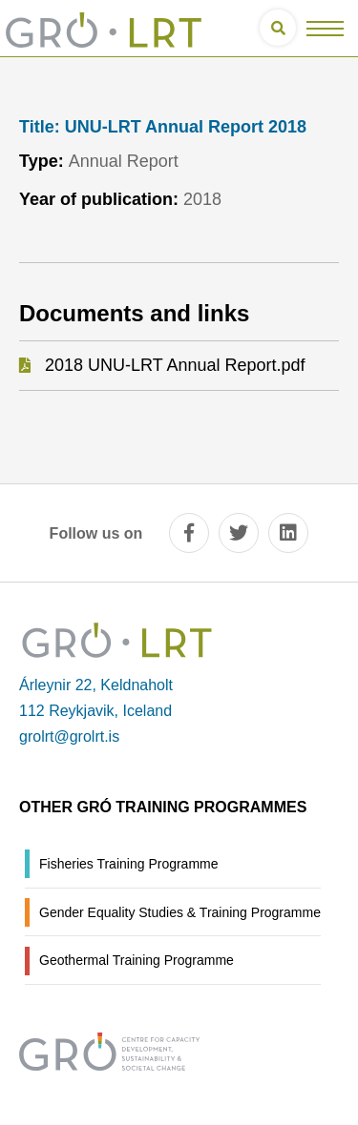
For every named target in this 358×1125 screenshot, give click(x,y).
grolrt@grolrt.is (69, 736)
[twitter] (239, 533)
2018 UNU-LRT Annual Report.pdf (175, 365)
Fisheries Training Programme (129, 863)
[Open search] (278, 28)
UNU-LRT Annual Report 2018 (162, 127)
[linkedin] (288, 533)
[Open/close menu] (325, 28)
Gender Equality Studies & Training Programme (180, 912)
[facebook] (189, 533)
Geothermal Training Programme (136, 960)
